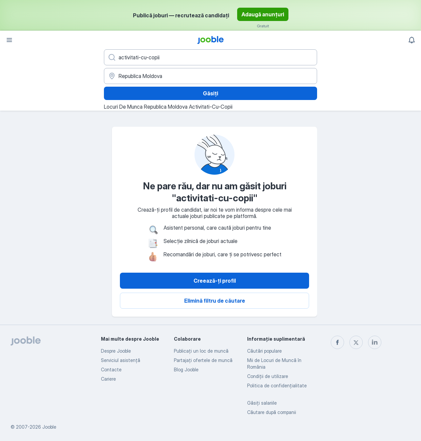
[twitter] (356, 342)
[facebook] (337, 342)
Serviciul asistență (120, 360)
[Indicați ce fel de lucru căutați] (210, 57)
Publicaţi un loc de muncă (201, 351)
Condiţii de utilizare (267, 376)
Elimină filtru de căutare (214, 300)
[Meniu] (9, 40)
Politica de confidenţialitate (277, 385)
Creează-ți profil (215, 280)
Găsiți (210, 93)
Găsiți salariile (262, 403)
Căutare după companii (271, 412)
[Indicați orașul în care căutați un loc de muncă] (210, 76)
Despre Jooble (116, 351)
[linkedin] (374, 342)
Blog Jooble (186, 369)
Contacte (111, 369)
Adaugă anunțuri (262, 14)
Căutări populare (264, 351)
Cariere (108, 379)
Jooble (49, 427)
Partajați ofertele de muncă (203, 360)
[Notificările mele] (411, 40)
